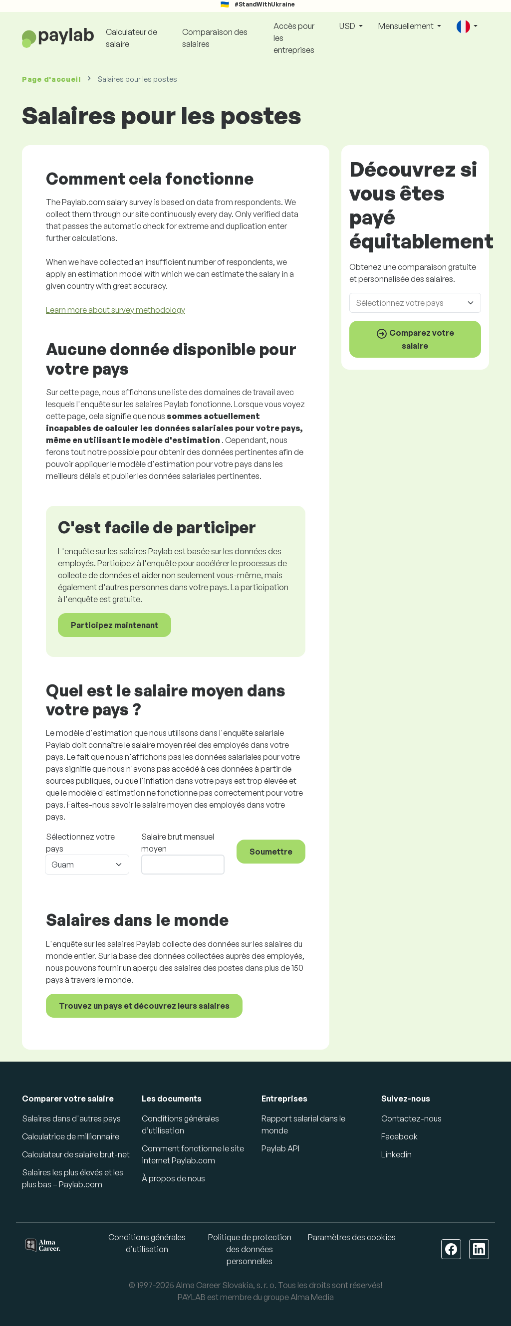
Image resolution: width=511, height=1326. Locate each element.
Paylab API (280, 1148)
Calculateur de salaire (131, 38)
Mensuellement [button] (406, 26)
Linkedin (396, 1154)
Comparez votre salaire (415, 339)
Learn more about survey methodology (115, 310)
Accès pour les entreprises (293, 38)
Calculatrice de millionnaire (70, 1136)
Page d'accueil (51, 79)
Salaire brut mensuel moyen (177, 843)
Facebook (399, 1136)
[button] (467, 26)
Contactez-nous (411, 1118)
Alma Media (312, 1297)
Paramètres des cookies (352, 1237)
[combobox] (418, 303)
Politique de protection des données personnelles (249, 1249)
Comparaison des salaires (215, 38)
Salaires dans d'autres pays (71, 1118)
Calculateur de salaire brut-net (76, 1154)
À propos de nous (173, 1178)
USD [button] (348, 26)
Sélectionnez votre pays (80, 843)
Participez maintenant (114, 625)
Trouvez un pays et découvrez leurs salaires (144, 1006)
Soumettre (271, 852)
